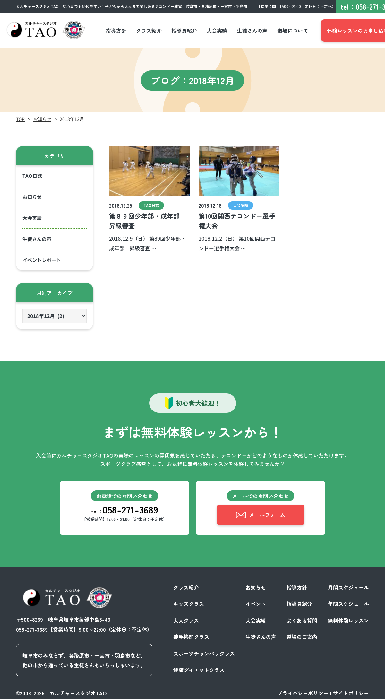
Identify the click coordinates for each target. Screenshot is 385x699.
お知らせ (42, 119)
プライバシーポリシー (303, 692)
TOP (20, 119)
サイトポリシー (351, 692)
